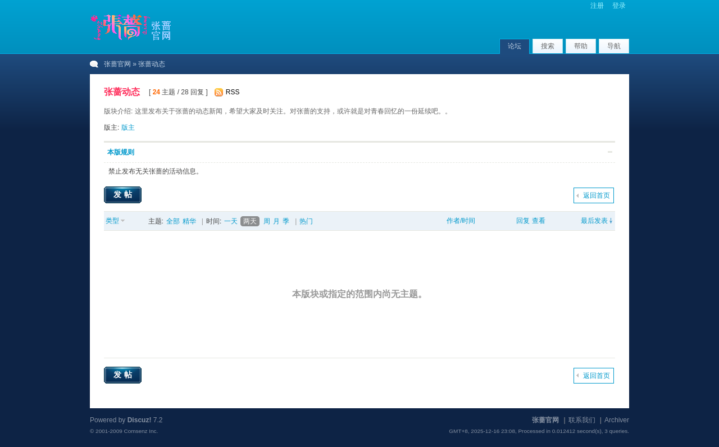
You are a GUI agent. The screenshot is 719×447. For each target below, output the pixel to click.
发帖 (124, 194)
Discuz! (140, 420)
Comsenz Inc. (141, 431)
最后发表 (594, 221)
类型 (112, 221)
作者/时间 (461, 221)
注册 (597, 6)
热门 (306, 221)
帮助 (581, 46)
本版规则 (120, 152)
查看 (538, 221)
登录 (619, 6)
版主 (128, 127)
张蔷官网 (117, 64)
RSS (233, 92)
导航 (614, 46)
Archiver (616, 420)
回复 (523, 221)
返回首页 (596, 195)
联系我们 (581, 420)
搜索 (547, 46)
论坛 (514, 46)
